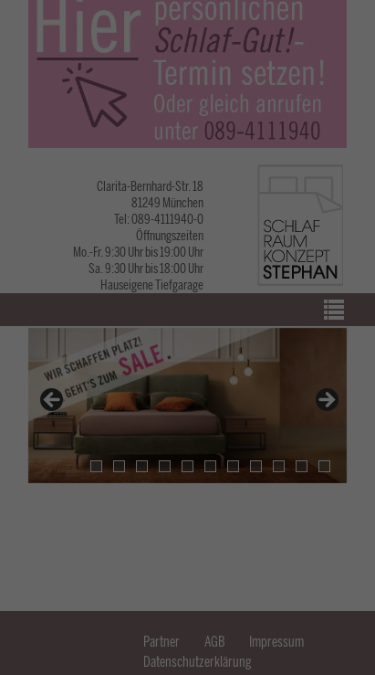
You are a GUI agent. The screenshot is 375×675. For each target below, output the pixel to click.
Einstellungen (43, 318)
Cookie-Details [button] (123, 597)
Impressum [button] (257, 597)
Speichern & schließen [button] (188, 479)
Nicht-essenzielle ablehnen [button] (187, 534)
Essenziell (61, 359)
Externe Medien (291, 359)
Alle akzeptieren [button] (188, 423)
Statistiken (170, 359)
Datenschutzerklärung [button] (192, 597)
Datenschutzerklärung (104, 300)
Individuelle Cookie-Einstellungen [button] (187, 575)
